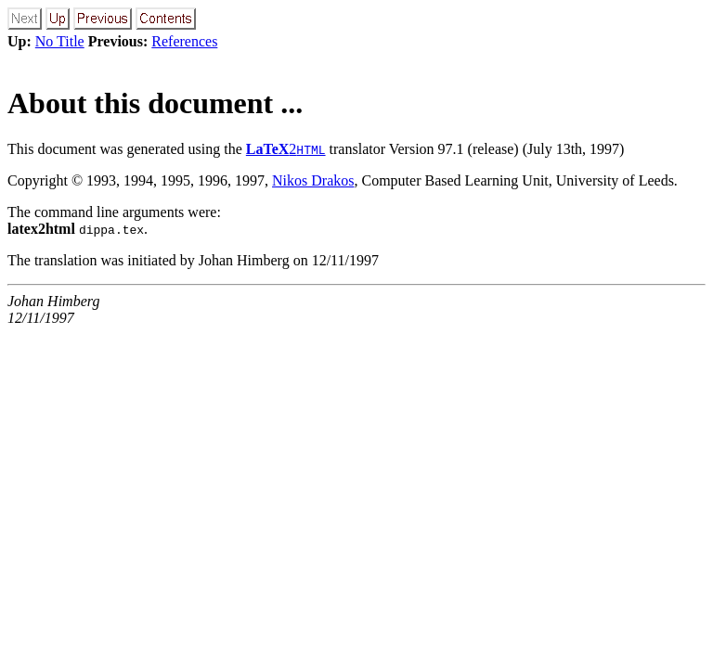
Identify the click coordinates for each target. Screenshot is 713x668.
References (184, 41)
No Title (59, 41)
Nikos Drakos (313, 180)
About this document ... (155, 103)
